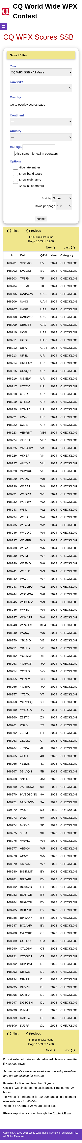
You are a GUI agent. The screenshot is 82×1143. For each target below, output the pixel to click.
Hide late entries (29, 167)
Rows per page (45, 206)
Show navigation (3, 26)
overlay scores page (31, 104)
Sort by (46, 198)
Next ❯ (51, 247)
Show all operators (31, 185)
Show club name (30, 179)
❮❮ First (12, 230)
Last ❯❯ (70, 247)
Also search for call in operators (36, 153)
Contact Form (62, 1113)
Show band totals (30, 173)
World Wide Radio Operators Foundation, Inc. (53, 1132)
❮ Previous (33, 230)
